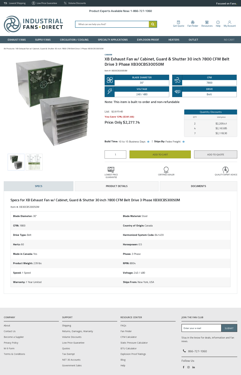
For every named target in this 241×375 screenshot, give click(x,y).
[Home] (32, 24)
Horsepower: (130, 244)
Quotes (66, 348)
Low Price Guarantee (73, 342)
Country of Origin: (133, 225)
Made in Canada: (23, 254)
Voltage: (128, 273)
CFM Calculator (128, 336)
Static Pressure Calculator (134, 342)
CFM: (16, 225)
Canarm (108, 54)
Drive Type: (19, 235)
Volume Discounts (71, 336)
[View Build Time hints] (148, 142)
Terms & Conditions (14, 354)
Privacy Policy (11, 342)
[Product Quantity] (115, 154)
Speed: (17, 273)
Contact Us (10, 331)
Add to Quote (215, 154)
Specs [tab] (38, 186)
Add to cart (160, 154)
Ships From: (130, 282)
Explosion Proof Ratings (133, 354)
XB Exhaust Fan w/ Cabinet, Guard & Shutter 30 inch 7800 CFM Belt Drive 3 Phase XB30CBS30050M (59, 48)
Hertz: (16, 244)
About (7, 325)
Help (122, 365)
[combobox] (116, 24)
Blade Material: (132, 216)
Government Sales (72, 365)
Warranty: (19, 282)
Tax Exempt (68, 354)
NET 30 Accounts (71, 359)
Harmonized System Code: (138, 235)
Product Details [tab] (117, 186)
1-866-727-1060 (141, 11)
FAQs (123, 325)
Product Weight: (23, 263)
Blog (122, 359)
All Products (9, 48)
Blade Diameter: (22, 216)
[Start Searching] (153, 24)
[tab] (120, 242)
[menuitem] (17, 39)
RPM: (126, 263)
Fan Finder (126, 331)
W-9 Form (9, 348)
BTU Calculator (128, 348)
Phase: (127, 254)
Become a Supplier (14, 336)
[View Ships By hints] (183, 142)
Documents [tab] (198, 186)
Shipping (66, 325)
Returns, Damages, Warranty (77, 331)
